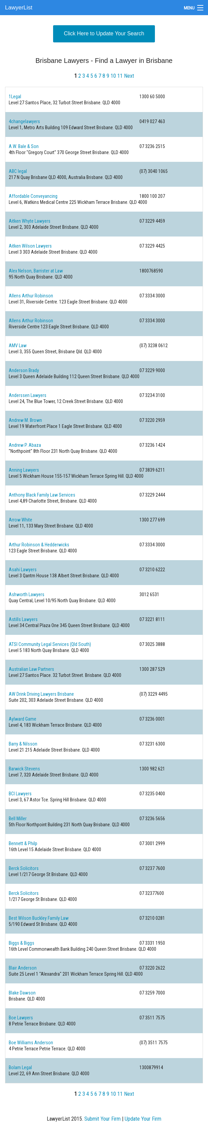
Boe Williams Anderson (31, 1042)
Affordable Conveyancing (33, 196)
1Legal (15, 96)
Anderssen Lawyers (27, 395)
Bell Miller (18, 818)
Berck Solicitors (24, 868)
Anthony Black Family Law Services (42, 495)
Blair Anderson (23, 968)
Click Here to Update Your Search (104, 33)
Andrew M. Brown (25, 420)
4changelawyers (24, 121)
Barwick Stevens (24, 768)
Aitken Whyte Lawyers (29, 221)
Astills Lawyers (23, 619)
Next (129, 76)
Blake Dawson (22, 992)
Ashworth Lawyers (26, 594)
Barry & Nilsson (23, 744)
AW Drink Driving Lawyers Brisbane (41, 694)
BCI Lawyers (20, 793)
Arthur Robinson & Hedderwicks (39, 544)
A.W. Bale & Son (24, 146)
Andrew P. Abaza (25, 445)
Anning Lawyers (24, 470)
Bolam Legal (20, 1067)
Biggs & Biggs (21, 943)
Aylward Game (22, 719)
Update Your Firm (143, 1119)
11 (120, 76)
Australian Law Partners (31, 669)
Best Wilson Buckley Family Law (39, 918)
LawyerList (18, 7)
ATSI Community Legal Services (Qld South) (50, 644)
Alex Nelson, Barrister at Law (36, 271)
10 (113, 76)
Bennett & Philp (23, 843)
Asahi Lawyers (23, 569)
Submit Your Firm (102, 1119)
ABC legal (18, 171)
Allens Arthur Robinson (31, 295)
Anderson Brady (24, 370)
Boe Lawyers (21, 1017)
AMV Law (18, 345)
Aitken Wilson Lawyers (30, 246)
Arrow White (20, 519)
